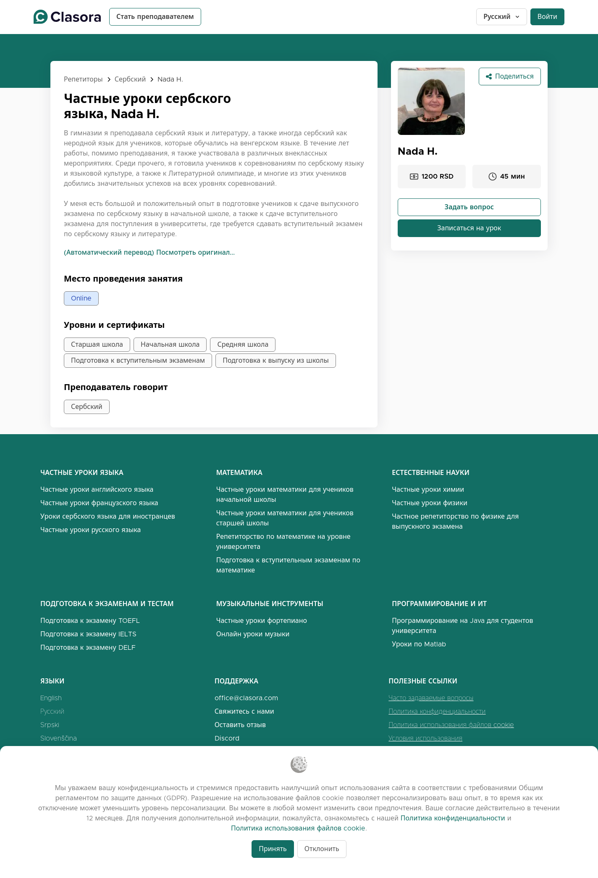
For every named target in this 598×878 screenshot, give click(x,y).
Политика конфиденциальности (436, 711)
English (51, 697)
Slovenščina (58, 738)
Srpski (49, 724)
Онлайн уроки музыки (253, 634)
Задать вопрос (469, 207)
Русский (502, 16)
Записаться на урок (469, 228)
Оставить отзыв (240, 724)
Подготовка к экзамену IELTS (88, 634)
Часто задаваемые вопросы (430, 697)
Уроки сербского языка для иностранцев (107, 516)
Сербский (130, 79)
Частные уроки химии (428, 489)
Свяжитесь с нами (244, 711)
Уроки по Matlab (419, 644)
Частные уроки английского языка (96, 489)
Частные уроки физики (429, 502)
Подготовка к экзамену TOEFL (90, 620)
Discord (227, 738)
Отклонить (321, 848)
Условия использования (425, 738)
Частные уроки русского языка (90, 529)
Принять (273, 848)
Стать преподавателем (155, 16)
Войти (547, 16)
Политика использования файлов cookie (451, 724)
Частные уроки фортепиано (261, 620)
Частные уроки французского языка (99, 502)
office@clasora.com (246, 697)
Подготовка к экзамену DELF (88, 647)
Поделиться (510, 76)
